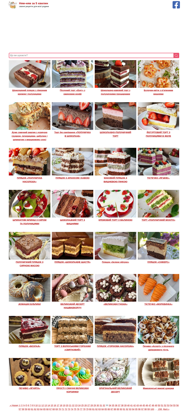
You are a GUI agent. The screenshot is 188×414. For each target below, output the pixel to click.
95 (136, 409)
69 (56, 409)
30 (97, 405)
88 (115, 409)
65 (44, 409)
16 (55, 405)
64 (41, 409)
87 (112, 409)
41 (131, 405)
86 (109, 409)
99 (148, 409)
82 (96, 409)
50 (159, 405)
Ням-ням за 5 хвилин (33, 3)
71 (63, 409)
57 (20, 409)
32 (104, 405)
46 (147, 405)
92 (127, 409)
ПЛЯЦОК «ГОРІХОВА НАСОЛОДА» (115, 346)
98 (145, 409)
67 (50, 409)
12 (42, 405)
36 (116, 405)
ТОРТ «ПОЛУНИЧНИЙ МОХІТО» (158, 220)
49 (156, 405)
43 (137, 405)
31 (101, 405)
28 (91, 405)
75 (75, 409)
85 (105, 409)
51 (162, 405)
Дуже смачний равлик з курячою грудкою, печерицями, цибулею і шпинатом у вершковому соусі (29, 136)
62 (35, 409)
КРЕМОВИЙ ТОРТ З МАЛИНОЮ (115, 220)
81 (93, 409)
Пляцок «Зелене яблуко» (115, 262)
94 (133, 409)
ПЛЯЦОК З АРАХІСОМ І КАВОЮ (72, 178)
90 (121, 409)
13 (46, 405)
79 (87, 409)
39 (125, 405)
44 (140, 405)
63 (38, 409)
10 (36, 405)
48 (153, 405)
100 (152, 409)
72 (66, 409)
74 (72, 409)
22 (73, 405)
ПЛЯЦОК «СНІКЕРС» (158, 262)
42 (134, 405)
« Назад (13, 405)
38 (122, 405)
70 (59, 409)
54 (171, 405)
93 (130, 409)
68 (53, 409)
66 (47, 409)
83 (99, 409)
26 (85, 405)
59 (26, 409)
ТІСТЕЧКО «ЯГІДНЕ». (158, 178)
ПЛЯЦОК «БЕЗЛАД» (29, 346)
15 (52, 405)
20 (67, 405)
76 (78, 409)
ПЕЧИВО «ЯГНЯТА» (29, 388)
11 (39, 405)
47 (150, 405)
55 (174, 405)
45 (143, 405)
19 (64, 405)
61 (32, 409)
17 (58, 405)
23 (76, 405)
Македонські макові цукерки (158, 388)
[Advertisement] (94, 30)
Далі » (166, 409)
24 (79, 405)
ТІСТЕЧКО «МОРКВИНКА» (158, 304)
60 (29, 409)
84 (102, 409)
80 (90, 409)
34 (110, 405)
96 (139, 409)
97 (142, 409)
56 (177, 405)
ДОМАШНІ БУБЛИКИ (30, 304)
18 (61, 405)
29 (94, 405)
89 (118, 409)
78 (84, 409)
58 (23, 409)
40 (128, 405)
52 (165, 405)
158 (159, 409)
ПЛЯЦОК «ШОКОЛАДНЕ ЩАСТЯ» (72, 262)
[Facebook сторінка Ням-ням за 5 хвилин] (176, 2)
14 (49, 405)
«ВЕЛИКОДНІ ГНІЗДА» (115, 304)
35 (113, 405)
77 (81, 409)
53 (168, 405)
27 (88, 405)
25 (82, 405)
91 (124, 409)
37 (119, 405)
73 (69, 409)
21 (70, 405)
